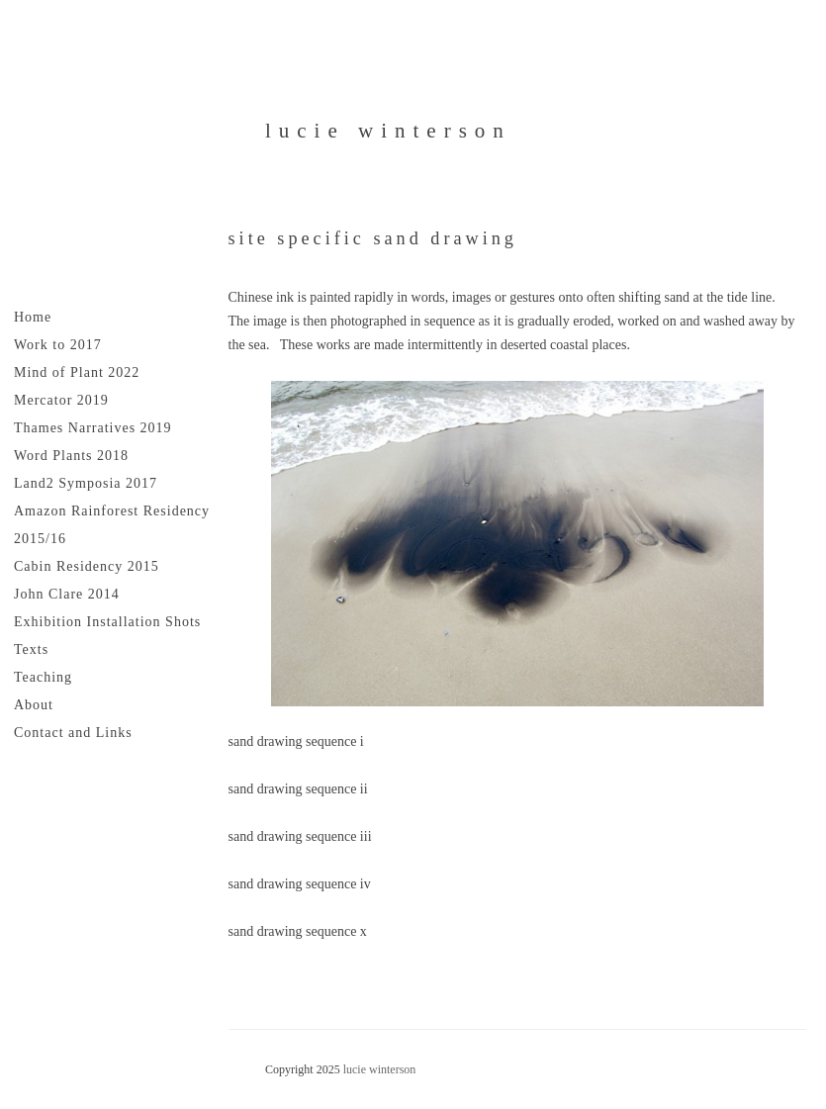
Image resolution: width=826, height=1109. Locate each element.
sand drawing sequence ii (298, 789)
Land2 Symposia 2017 (85, 483)
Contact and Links (73, 732)
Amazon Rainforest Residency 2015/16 (112, 525)
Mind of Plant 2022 (76, 372)
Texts (31, 649)
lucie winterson (388, 130)
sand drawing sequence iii (300, 836)
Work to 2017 (58, 344)
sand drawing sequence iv (300, 884)
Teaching (43, 677)
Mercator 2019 (61, 400)
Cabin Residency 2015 (86, 566)
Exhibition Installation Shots (107, 621)
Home (32, 317)
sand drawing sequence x (298, 931)
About (33, 704)
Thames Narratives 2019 (93, 427)
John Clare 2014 (67, 594)
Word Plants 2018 (71, 455)
